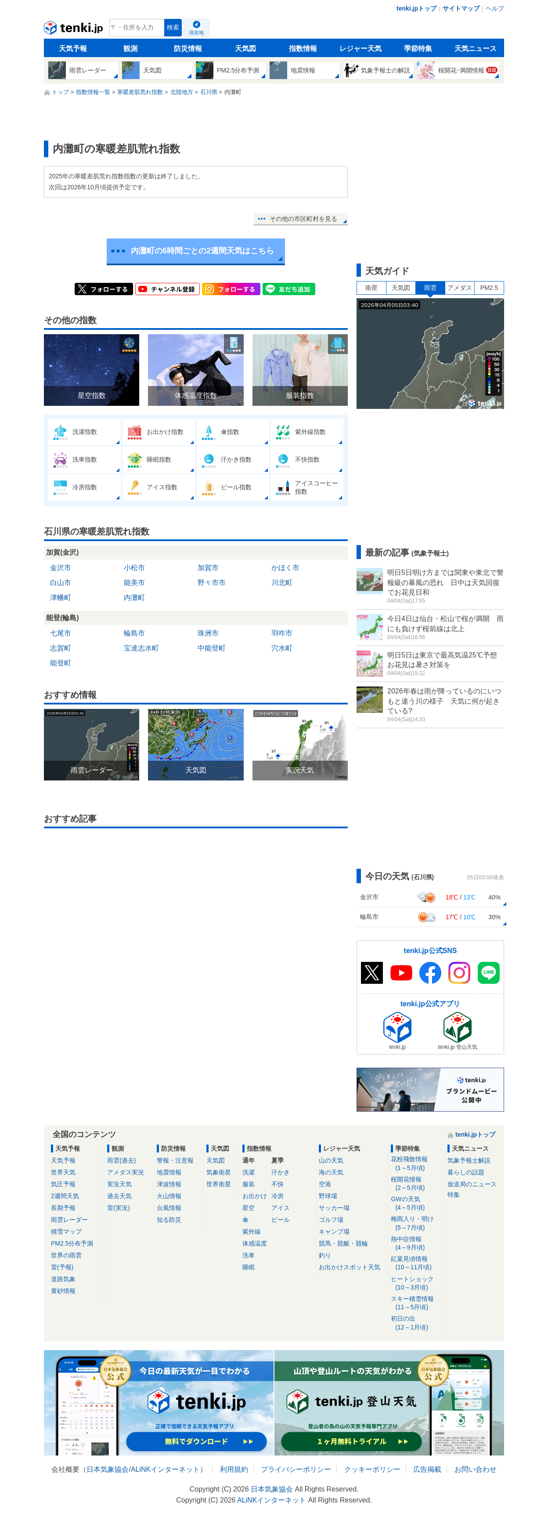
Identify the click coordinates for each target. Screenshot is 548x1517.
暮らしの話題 (465, 1172)
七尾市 (60, 633)
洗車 (248, 1255)
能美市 (134, 582)
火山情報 (169, 1195)
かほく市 (285, 567)
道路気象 (63, 1278)
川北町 (281, 582)
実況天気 (119, 1184)
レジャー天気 (360, 48)
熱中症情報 (416, 1243)
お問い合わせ (475, 1469)
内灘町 (134, 597)
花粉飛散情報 (416, 1164)
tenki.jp (74, 30)
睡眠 (248, 1267)
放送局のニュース (472, 1184)
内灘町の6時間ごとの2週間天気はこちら (202, 250)
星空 (248, 1207)
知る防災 (169, 1219)
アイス (280, 1207)
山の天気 (331, 1160)
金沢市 (60, 567)
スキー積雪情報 (416, 1303)
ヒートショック (416, 1283)
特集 (453, 1194)
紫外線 (251, 1231)
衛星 (371, 287)
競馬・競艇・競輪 (343, 1243)
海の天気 (331, 1172)
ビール (280, 1219)
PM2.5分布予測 (72, 1243)
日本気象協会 (108, 1469)
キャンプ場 (334, 1231)
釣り (325, 1255)
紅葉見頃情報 (416, 1263)
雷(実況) (118, 1207)
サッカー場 (334, 1207)
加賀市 (208, 567)
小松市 (134, 567)
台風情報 (169, 1207)
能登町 (60, 663)
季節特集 (418, 48)
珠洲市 (208, 633)
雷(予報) (62, 1267)
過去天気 (119, 1195)
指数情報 (303, 48)
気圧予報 (63, 1184)
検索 (173, 27)
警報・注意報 (175, 1160)
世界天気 (63, 1172)
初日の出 (416, 1323)
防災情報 (188, 48)
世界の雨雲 (66, 1255)
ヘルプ (495, 8)
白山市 (60, 582)
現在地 (196, 32)
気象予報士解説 (468, 1160)
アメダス (459, 287)
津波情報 (169, 1184)
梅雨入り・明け (416, 1223)
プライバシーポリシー (296, 1469)
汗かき (280, 1172)
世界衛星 (218, 1184)
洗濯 (248, 1172)
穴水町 (281, 648)
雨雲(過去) (121, 1160)
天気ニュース (475, 48)
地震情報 (169, 1172)
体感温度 (254, 1243)
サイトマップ (461, 8)
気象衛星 (218, 1172)
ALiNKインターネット (165, 1469)
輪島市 (134, 633)
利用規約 (234, 1469)
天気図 (245, 48)
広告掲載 (427, 1469)
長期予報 (63, 1207)
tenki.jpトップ (416, 8)
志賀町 (60, 648)
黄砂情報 (63, 1290)
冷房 (277, 1195)
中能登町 (212, 648)
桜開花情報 (416, 1184)
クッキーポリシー (372, 1469)
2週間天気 (65, 1195)
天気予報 (73, 48)
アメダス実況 (125, 1172)
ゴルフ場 (331, 1219)
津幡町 (60, 597)
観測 (130, 48)
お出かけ (254, 1195)
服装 (248, 1184)
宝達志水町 (141, 648)
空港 (325, 1184)
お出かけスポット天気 (349, 1267)
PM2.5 (489, 287)
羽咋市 (281, 633)
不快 (277, 1184)
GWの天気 (416, 1204)
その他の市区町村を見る (303, 218)
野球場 (328, 1195)
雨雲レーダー (69, 1219)
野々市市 (212, 582)
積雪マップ (66, 1231)
